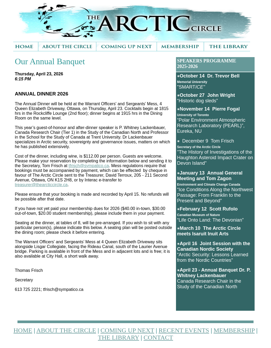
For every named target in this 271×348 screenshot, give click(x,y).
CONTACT (158, 337)
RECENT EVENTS (184, 330)
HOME (22, 330)
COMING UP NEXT (127, 330)
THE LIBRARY (118, 337)
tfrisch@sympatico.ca (89, 165)
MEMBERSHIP (234, 330)
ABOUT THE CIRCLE (66, 330)
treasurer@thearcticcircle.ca (41, 184)
